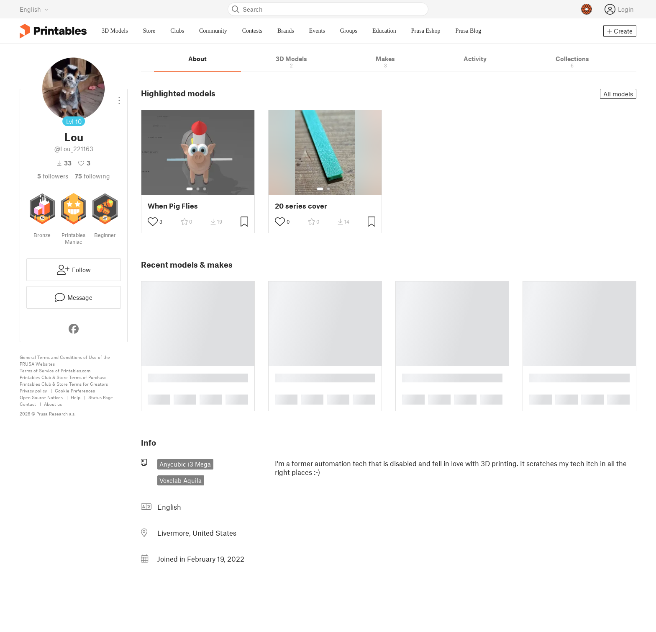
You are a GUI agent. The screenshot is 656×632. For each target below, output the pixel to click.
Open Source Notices (41, 397)
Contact (28, 404)
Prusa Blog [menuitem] (468, 31)
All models (618, 94)
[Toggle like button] (153, 222)
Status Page (100, 397)
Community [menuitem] (213, 31)
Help (75, 397)
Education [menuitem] (384, 31)
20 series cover (301, 206)
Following (92, 176)
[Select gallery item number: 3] (204, 189)
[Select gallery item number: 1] (189, 189)
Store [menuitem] (149, 31)
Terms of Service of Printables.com (55, 370)
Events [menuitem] (317, 31)
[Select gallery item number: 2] (198, 189)
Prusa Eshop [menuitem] (426, 31)
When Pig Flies (173, 206)
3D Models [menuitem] (115, 31)
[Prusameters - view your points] (586, 9)
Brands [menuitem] (285, 31)
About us (53, 404)
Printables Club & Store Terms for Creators (64, 384)
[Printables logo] (53, 31)
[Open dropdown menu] (119, 97)
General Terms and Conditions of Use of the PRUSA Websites (65, 360)
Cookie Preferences (75, 390)
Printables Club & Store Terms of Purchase (63, 377)
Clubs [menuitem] (177, 31)
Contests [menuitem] (252, 31)
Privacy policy (33, 390)
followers (52, 176)
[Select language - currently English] (34, 9)
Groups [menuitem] (348, 31)
